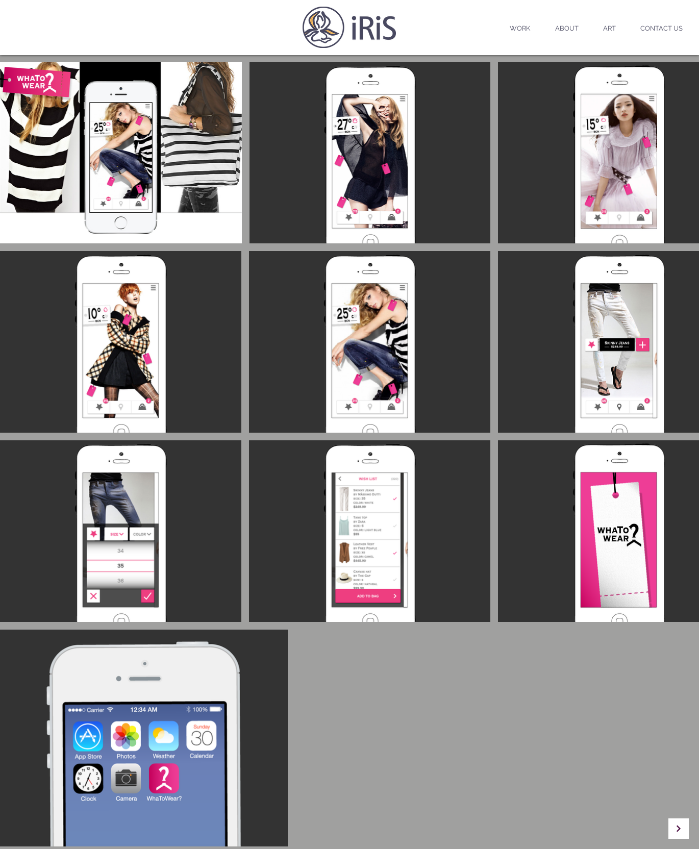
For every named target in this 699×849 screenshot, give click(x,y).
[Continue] (678, 828)
